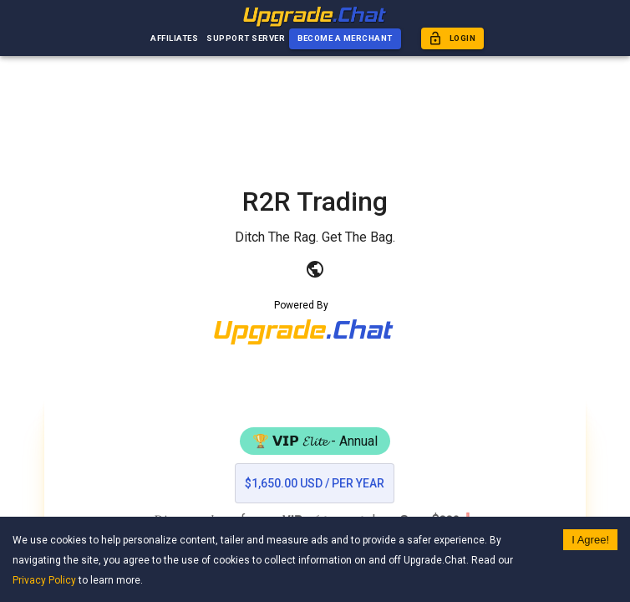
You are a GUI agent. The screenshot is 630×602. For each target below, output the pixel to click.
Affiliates (174, 38)
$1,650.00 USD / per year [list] (315, 483)
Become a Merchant (345, 38)
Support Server (245, 38)
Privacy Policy (44, 580)
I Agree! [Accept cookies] (590, 539)
